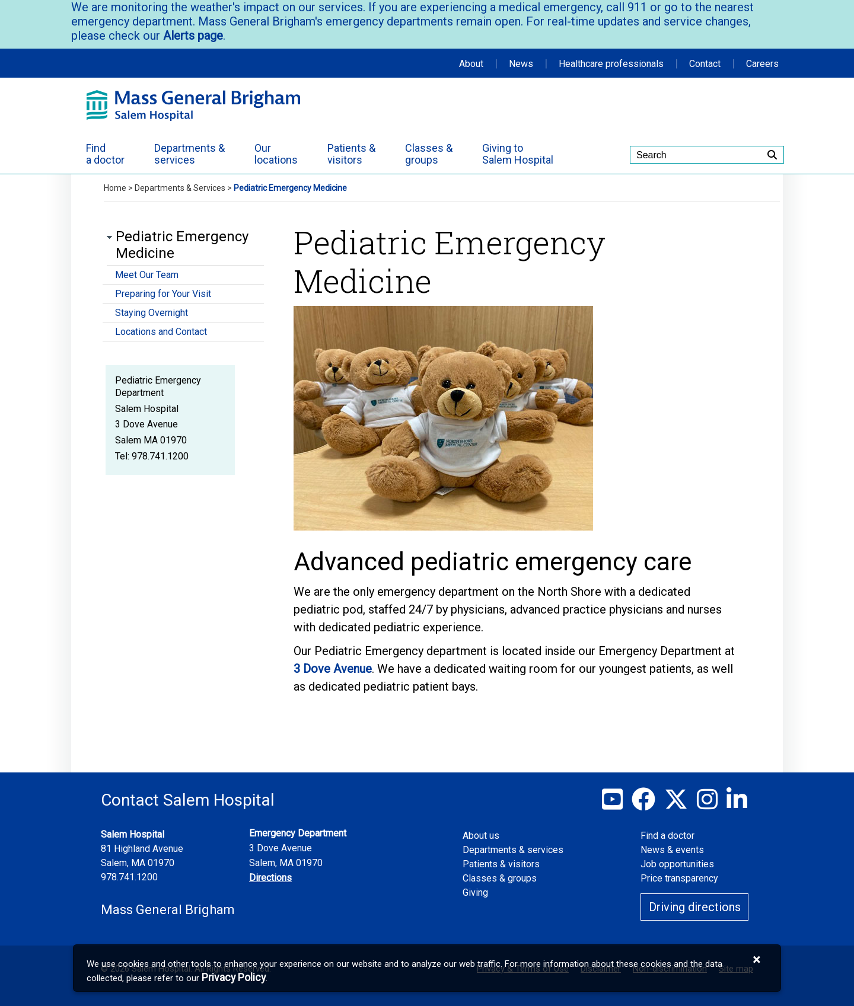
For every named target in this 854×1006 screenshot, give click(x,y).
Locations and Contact (161, 331)
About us (481, 835)
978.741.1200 (129, 877)
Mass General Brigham (168, 909)
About (471, 63)
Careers (762, 63)
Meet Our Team (147, 274)
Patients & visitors (501, 864)
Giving (475, 892)
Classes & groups (500, 878)
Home (115, 188)
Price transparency (679, 878)
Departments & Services (180, 188)
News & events (672, 849)
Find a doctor (667, 835)
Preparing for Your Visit (163, 293)
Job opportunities (677, 864)
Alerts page (191, 35)
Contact (705, 63)
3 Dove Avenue (333, 669)
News (521, 63)
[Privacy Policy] (234, 978)
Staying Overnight (151, 312)
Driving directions (695, 907)
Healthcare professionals (611, 63)
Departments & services (513, 849)
